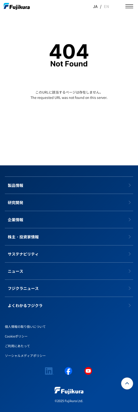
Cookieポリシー (16, 336)
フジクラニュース (23, 288)
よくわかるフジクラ (25, 305)
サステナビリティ (23, 254)
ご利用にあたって (17, 346)
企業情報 (15, 219)
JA (95, 6)
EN (106, 6)
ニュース (15, 271)
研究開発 (15, 202)
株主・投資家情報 (23, 237)
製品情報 (15, 185)
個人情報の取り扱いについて (25, 326)
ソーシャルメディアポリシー (25, 355)
